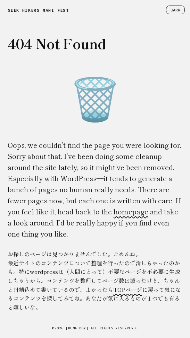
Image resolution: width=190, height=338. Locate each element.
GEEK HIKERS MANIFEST (38, 10)
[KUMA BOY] (77, 328)
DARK (175, 9)
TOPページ (127, 289)
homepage (131, 211)
